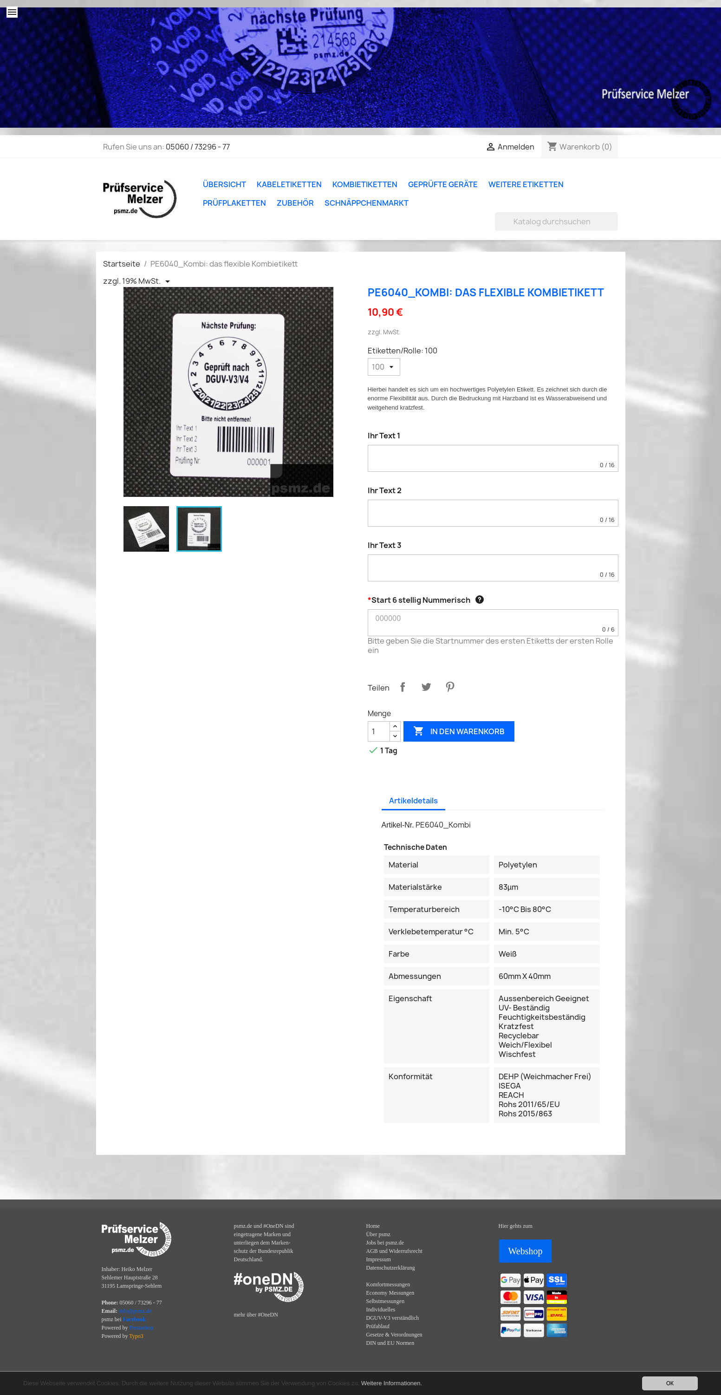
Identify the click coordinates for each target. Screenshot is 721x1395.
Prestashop (142, 1327)
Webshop (525, 1251)
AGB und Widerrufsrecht (394, 1251)
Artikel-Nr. (398, 825)
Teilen (402, 687)
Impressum (378, 1259)
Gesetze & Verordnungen (394, 1334)
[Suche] (556, 221)
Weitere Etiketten (526, 184)
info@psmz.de (135, 1311)
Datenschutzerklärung (390, 1268)
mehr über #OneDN (256, 1314)
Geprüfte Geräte (443, 184)
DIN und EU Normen (390, 1343)
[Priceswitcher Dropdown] (138, 281)
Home (373, 1226)
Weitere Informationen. (391, 1383)
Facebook (134, 1319)
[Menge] (379, 731)
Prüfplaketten (234, 203)
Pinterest (450, 687)
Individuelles (381, 1309)
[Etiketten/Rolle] (384, 367)
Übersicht (224, 184)
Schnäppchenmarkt (367, 203)
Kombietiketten (364, 184)
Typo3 (136, 1336)
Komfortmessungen (388, 1284)
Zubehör (295, 203)
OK (670, 1383)
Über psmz (378, 1234)
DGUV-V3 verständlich (392, 1318)
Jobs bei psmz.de (385, 1242)
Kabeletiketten (289, 184)
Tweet (426, 687)
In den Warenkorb (459, 731)
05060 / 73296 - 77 (198, 147)
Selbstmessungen (385, 1301)
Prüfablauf (378, 1326)
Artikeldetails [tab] (413, 800)
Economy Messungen (390, 1293)
